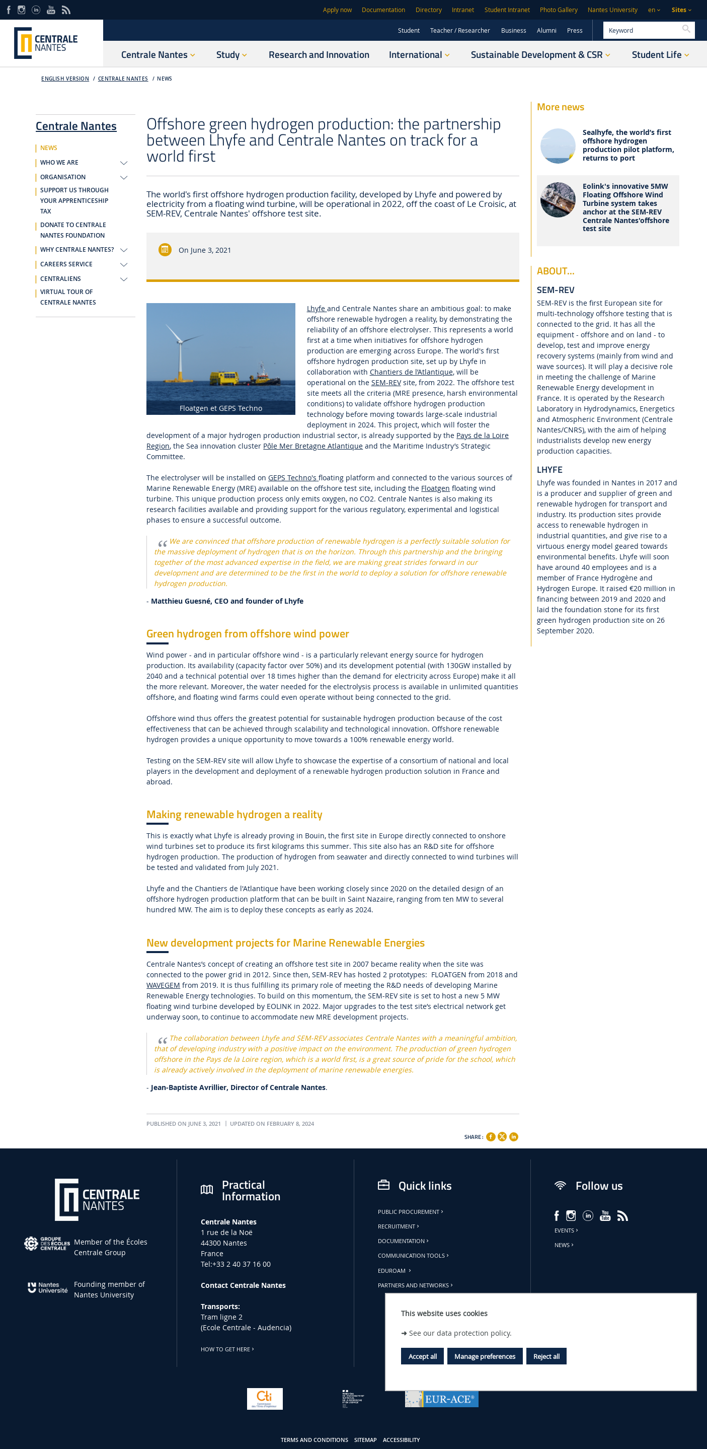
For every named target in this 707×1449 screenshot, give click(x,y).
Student (409, 30)
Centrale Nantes (123, 79)
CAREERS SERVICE (66, 264)
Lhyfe (317, 308)
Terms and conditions (314, 1439)
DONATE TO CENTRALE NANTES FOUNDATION (73, 230)
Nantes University (613, 10)
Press (575, 30)
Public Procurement (411, 1211)
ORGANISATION (63, 177)
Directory (429, 10)
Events (567, 1230)
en (651, 10)
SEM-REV (386, 382)
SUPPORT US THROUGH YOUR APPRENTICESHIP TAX (74, 200)
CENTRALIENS (60, 279)
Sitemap (365, 1439)
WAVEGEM (163, 985)
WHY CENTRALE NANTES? (77, 250)
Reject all (546, 1356)
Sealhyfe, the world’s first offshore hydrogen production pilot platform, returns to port (628, 145)
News (565, 1245)
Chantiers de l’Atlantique (411, 372)
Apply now (337, 10)
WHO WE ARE (59, 163)
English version (65, 79)
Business (513, 30)
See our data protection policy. (460, 1333)
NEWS (165, 79)
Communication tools (414, 1255)
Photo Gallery (559, 10)
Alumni (547, 30)
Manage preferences (484, 1356)
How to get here (228, 1349)
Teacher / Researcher (460, 30)
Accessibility (401, 1439)
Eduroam (395, 1270)
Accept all (423, 1356)
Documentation (383, 10)
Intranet (463, 10)
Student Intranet (507, 10)
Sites (679, 10)
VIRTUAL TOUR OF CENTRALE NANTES (68, 297)
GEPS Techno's (292, 477)
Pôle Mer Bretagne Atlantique (313, 446)
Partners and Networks (416, 1285)
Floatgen (435, 488)
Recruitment (399, 1226)
